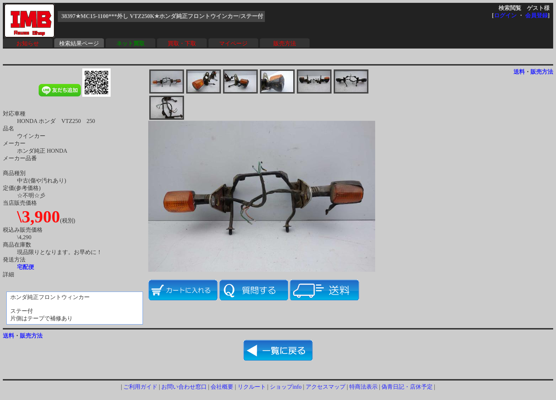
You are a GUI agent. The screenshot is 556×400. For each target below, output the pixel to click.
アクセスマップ (325, 387)
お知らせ (27, 43)
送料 (519, 72)
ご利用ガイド (140, 387)
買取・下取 (182, 43)
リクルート (252, 387)
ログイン (505, 15)
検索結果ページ (79, 43)
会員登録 (536, 15)
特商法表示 (363, 387)
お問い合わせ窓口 (184, 387)
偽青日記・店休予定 (407, 387)
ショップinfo (286, 387)
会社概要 (222, 387)
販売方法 (284, 43)
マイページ (233, 43)
